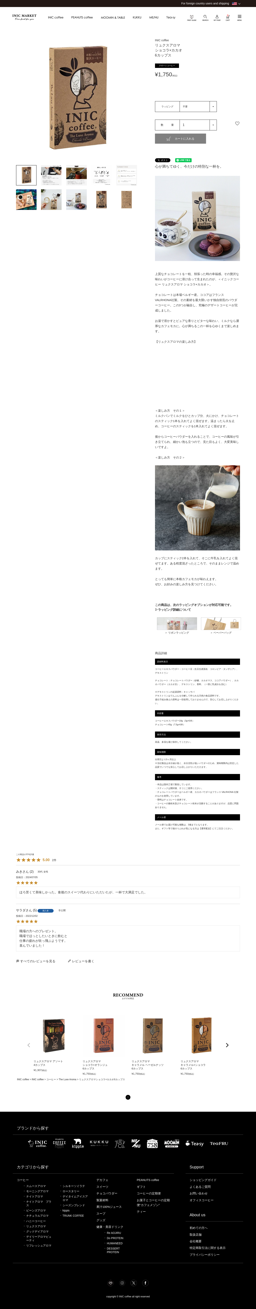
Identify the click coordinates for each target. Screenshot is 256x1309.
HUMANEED (115, 1243)
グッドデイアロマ (37, 1231)
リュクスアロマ (36, 1226)
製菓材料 (102, 1200)
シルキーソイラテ (74, 1186)
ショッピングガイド (203, 1180)
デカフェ (102, 1180)
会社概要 (196, 1241)
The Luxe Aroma (67, 1079)
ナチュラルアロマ (37, 1215)
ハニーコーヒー (36, 1221)
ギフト (141, 1186)
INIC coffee (23, 1079)
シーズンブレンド (74, 1205)
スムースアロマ (36, 1186)
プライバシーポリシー (205, 1254)
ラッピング (167, 106)
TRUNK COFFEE (73, 1215)
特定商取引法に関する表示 (208, 1248)
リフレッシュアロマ (38, 1245)
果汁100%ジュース (109, 1206)
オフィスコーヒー (202, 1200)
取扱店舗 (196, 1234)
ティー (141, 1211)
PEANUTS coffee (148, 1180)
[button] (29, 1045)
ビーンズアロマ (36, 1210)
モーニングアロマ (37, 1191)
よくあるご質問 (200, 1186)
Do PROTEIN (115, 1238)
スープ (100, 1213)
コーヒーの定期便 (149, 1193)
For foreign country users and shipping (205, 3)
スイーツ (102, 1186)
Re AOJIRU (114, 1232)
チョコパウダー (106, 1193)
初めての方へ (199, 1227)
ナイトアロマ (34, 1196)
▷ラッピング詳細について (173, 609)
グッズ (100, 1220)
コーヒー (51, 1079)
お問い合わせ (199, 1193)
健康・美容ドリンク (109, 1226)
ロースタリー (71, 1191)
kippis (66, 1210)
